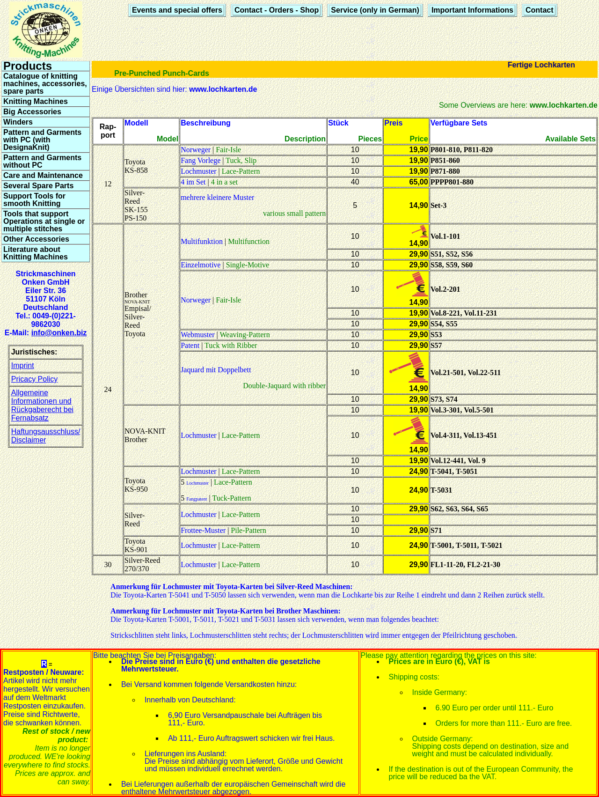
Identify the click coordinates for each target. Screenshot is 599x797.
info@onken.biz (59, 333)
